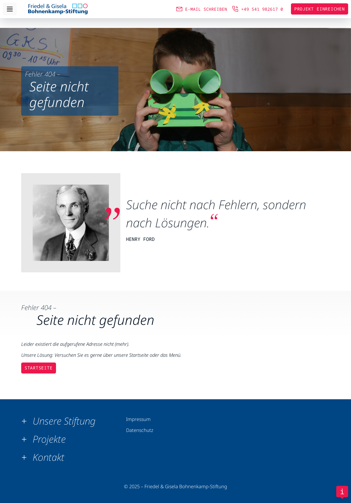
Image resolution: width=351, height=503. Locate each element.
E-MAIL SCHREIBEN (206, 14)
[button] (60, 421)
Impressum (138, 419)
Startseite (39, 368)
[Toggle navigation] (10, 14)
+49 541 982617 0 (262, 14)
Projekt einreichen (319, 14)
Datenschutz (139, 430)
